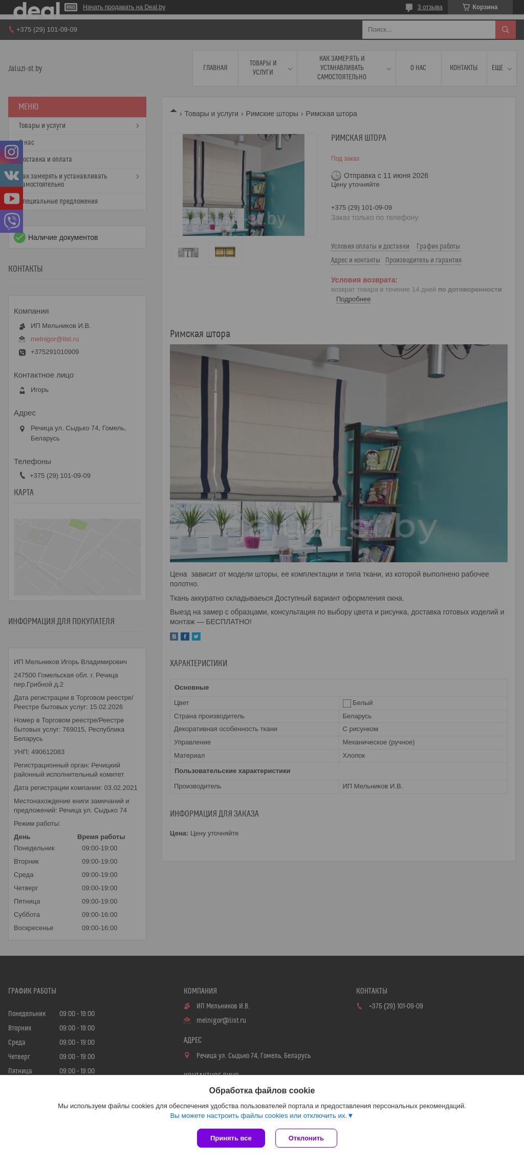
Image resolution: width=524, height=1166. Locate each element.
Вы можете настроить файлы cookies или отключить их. (258, 1115)
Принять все (231, 1138)
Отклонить (306, 1138)
